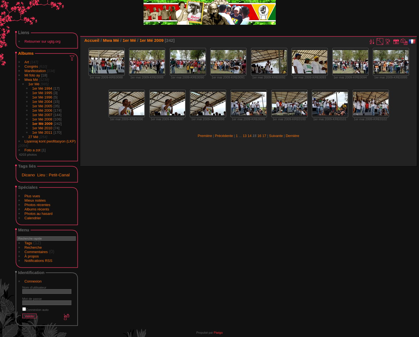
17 (264, 136)
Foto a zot (32, 150)
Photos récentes (37, 205)
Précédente (224, 136)
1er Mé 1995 (42, 93)
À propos (32, 256)
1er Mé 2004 (42, 102)
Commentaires (36, 252)
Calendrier (33, 218)
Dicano (28, 174)
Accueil (91, 40)
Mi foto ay (32, 75)
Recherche (33, 247)
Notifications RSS (38, 261)
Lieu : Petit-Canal (53, 174)
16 (259, 136)
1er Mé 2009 (42, 124)
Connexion (33, 281)
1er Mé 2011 (42, 132)
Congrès (31, 66)
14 (250, 136)
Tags (28, 243)
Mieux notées (35, 200)
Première (205, 136)
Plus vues (32, 196)
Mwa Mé (31, 80)
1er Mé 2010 (42, 128)
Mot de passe (32, 298)
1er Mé (33, 84)
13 (245, 136)
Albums (26, 53)
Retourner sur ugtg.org (43, 41)
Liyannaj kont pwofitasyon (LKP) (50, 141)
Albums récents (37, 209)
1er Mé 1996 (42, 97)
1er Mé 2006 (42, 110)
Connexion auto (35, 309)
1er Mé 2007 (42, 115)
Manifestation (35, 71)
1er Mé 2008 (42, 119)
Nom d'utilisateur (34, 287)
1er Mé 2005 (42, 106)
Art (27, 62)
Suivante (276, 136)
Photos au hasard (39, 214)
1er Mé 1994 (42, 88)
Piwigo (218, 332)
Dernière (292, 136)
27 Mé (33, 137)
